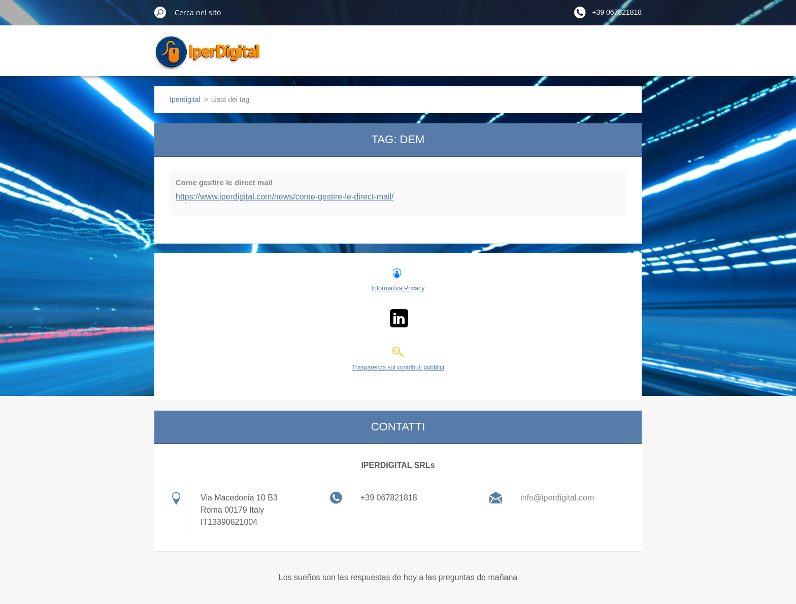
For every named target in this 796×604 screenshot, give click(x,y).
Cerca (160, 12)
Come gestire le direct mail (224, 182)
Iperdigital (185, 99)
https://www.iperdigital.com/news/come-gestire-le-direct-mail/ (284, 196)
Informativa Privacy (397, 288)
